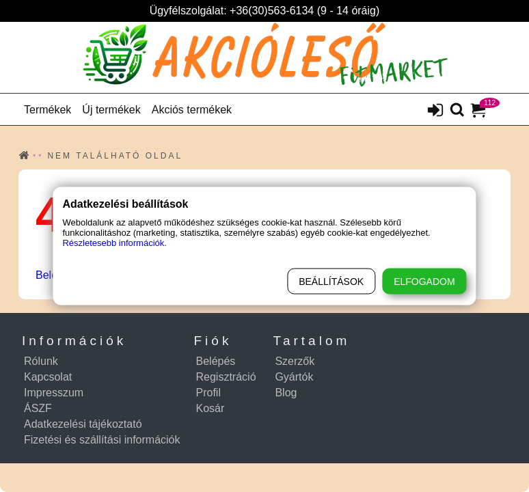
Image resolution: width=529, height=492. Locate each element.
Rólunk (41, 361)
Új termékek (111, 109)
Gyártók (294, 377)
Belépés (216, 361)
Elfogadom (424, 281)
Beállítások (331, 281)
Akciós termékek (192, 109)
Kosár (210, 408)
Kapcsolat (48, 377)
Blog (286, 392)
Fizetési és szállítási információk (102, 440)
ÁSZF (38, 408)
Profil (208, 392)
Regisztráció (226, 377)
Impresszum (53, 392)
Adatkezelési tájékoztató (83, 424)
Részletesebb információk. (114, 243)
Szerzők (294, 361)
